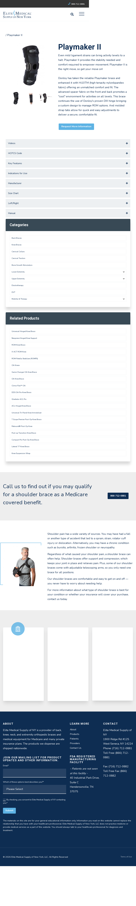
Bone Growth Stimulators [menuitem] (23, 280)
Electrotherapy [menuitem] (18, 303)
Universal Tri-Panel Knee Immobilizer (29, 445)
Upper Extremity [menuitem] (19, 296)
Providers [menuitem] (76, 784)
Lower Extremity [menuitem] (19, 288)
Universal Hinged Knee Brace (25, 352)
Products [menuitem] (75, 774)
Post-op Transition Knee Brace (26, 468)
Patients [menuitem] (75, 779)
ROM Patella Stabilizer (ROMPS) (26, 383)
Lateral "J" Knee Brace (22, 484)
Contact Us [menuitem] (76, 789)
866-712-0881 (122, 4)
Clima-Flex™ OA (19, 414)
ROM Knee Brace (19, 368)
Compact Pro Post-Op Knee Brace (27, 476)
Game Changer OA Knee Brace (26, 399)
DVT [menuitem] (14, 311)
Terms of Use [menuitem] (125, 897)
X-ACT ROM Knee (20, 375)
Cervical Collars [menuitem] (19, 265)
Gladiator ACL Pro (20, 429)
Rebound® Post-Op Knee (24, 460)
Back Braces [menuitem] (17, 249)
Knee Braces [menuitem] (17, 257)
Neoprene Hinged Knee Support (26, 360)
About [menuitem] (73, 768)
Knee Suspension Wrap (22, 491)
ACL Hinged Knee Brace (23, 437)
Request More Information (78, 127)
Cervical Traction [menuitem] (19, 272)
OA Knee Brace (19, 406)
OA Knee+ (17, 391)
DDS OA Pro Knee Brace (23, 422)
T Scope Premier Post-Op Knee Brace (29, 453)
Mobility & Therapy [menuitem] (20, 319)
